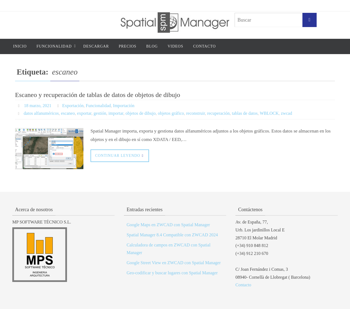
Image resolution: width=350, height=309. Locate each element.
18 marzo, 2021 (37, 105)
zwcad (286, 113)
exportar (84, 113)
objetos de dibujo (141, 113)
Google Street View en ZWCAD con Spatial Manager (174, 262)
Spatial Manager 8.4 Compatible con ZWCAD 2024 (172, 235)
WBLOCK (269, 113)
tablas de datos (245, 113)
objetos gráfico (171, 113)
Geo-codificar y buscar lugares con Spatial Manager (172, 272)
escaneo (68, 113)
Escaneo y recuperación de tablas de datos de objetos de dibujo (97, 94)
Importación (123, 105)
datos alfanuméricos (41, 113)
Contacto (243, 284)
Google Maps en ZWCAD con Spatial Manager (168, 224)
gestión (100, 113)
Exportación (73, 105)
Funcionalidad (98, 105)
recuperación (218, 113)
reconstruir (195, 113)
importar (116, 113)
